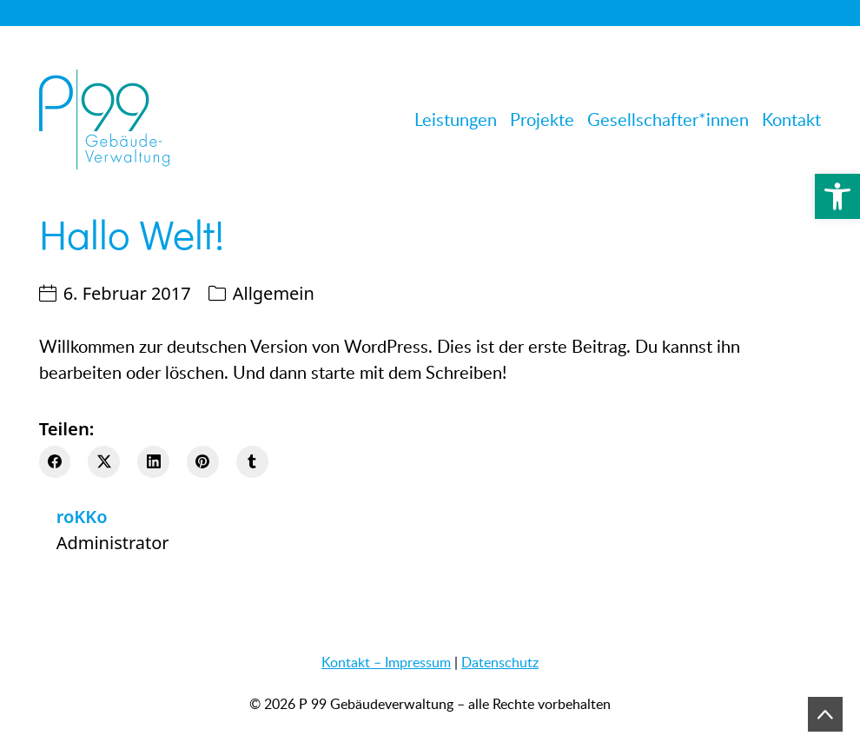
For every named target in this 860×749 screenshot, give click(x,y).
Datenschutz (500, 662)
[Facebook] (55, 462)
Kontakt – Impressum (386, 662)
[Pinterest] (203, 462)
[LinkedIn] (153, 462)
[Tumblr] (252, 462)
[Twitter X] (104, 462)
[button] (837, 196)
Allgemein (273, 293)
